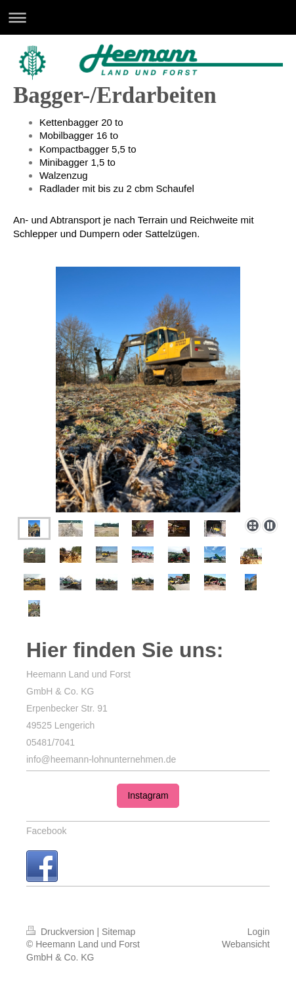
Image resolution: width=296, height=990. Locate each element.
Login (258, 931)
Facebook (46, 831)
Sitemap (118, 931)
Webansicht (246, 944)
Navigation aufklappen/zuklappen (148, 17)
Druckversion (61, 931)
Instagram (147, 795)
